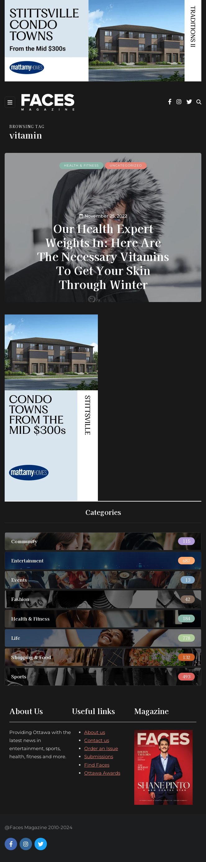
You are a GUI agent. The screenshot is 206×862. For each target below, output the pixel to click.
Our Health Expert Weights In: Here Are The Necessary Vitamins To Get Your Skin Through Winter (103, 256)
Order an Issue (101, 748)
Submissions (98, 756)
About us (94, 732)
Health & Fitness (81, 165)
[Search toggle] (198, 102)
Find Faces (96, 765)
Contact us (96, 740)
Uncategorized (126, 165)
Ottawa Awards (102, 773)
